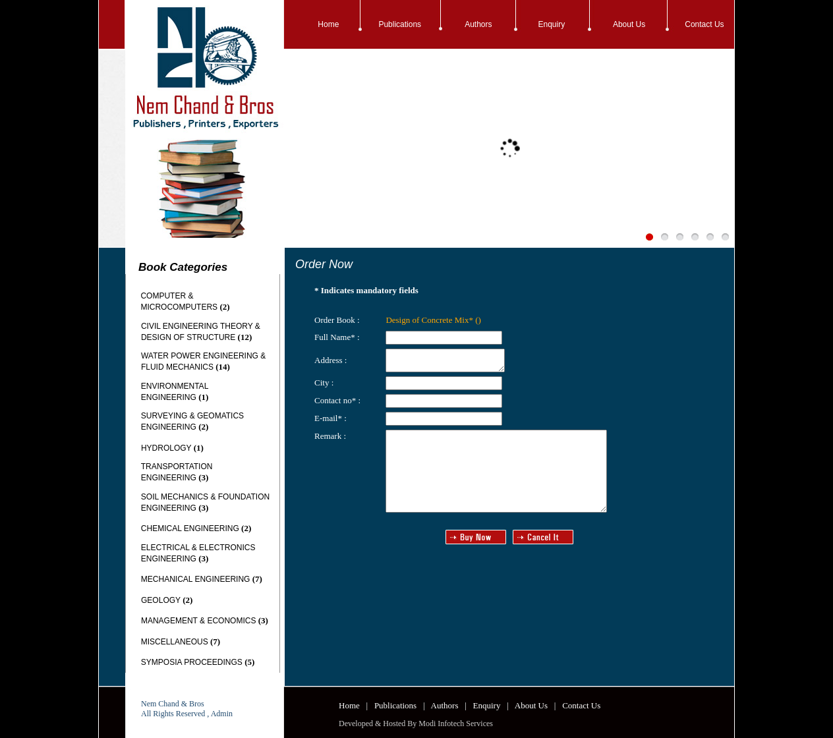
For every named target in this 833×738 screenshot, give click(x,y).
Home (328, 24)
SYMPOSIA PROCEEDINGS (192, 662)
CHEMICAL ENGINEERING (190, 528)
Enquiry (551, 24)
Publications (399, 24)
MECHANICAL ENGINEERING (195, 579)
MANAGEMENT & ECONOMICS (198, 620)
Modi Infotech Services (455, 723)
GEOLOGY (161, 600)
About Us (629, 24)
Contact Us (704, 24)
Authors (478, 24)
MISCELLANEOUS (174, 641)
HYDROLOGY (166, 448)
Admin (222, 713)
